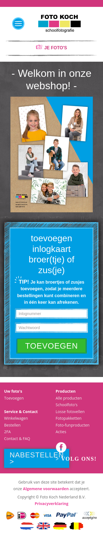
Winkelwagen (16, 418)
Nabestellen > (37, 458)
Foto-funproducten (73, 425)
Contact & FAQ (17, 438)
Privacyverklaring (51, 503)
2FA (7, 431)
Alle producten (69, 398)
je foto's (55, 47)
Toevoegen (14, 398)
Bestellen (12, 425)
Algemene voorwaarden (46, 488)
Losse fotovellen (70, 411)
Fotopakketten (69, 418)
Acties (61, 431)
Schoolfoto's (67, 404)
